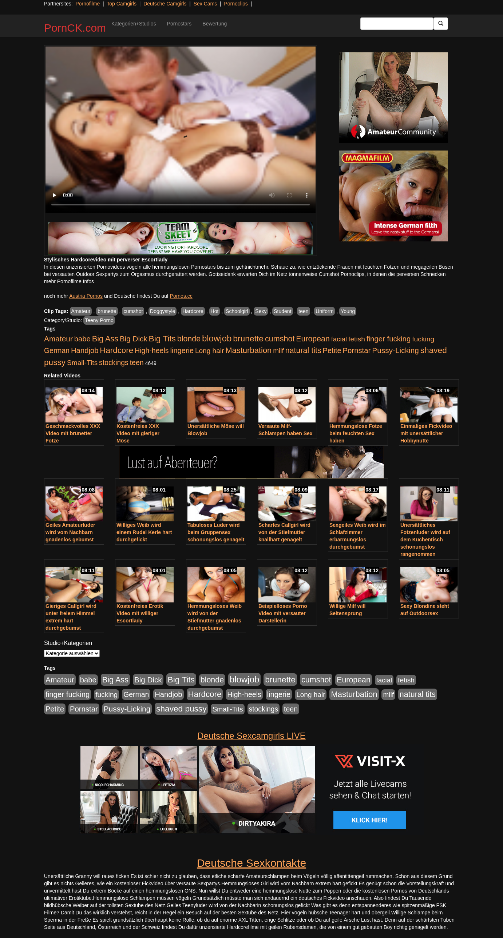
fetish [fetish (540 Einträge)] (356, 339)
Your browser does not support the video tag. (180, 130)
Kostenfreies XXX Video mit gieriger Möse (137, 433)
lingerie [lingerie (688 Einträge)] (182, 350)
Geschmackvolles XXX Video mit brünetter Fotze (72, 433)
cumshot (133, 311)
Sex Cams (205, 4)
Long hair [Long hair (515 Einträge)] (209, 350)
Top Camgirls (121, 4)
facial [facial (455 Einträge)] (339, 339)
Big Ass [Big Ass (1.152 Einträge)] (105, 338)
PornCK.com (75, 28)
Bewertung (214, 24)
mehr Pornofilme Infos (69, 281)
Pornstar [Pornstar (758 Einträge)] (357, 350)
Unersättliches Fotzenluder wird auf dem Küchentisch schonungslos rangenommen (425, 539)
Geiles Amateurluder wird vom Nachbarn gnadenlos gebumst (70, 532)
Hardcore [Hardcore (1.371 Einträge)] (116, 350)
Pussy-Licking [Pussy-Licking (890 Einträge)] (395, 350)
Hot (215, 311)
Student (282, 311)
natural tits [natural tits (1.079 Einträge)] (303, 350)
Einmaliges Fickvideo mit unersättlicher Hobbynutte (426, 433)
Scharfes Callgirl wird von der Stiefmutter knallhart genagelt (284, 532)
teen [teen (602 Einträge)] (137, 362)
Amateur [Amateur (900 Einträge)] (58, 338)
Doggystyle (162, 311)
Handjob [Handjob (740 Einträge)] (84, 350)
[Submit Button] (440, 23)
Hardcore (192, 311)
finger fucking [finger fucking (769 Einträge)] (389, 339)
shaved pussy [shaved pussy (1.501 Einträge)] (181, 708)
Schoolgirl (237, 311)
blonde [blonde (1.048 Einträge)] (189, 338)
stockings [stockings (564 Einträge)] (113, 362)
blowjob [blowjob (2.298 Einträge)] (216, 338)
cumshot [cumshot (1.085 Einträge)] (279, 338)
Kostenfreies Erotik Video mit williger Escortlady (139, 613)
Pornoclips (235, 4)
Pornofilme (87, 4)
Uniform (324, 311)
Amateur (81, 311)
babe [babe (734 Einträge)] (82, 339)
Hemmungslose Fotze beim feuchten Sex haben (355, 433)
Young (348, 311)
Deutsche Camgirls (164, 4)
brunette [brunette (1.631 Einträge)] (248, 338)
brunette (107, 311)
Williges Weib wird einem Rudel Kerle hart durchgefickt (144, 532)
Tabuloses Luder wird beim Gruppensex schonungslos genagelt (215, 532)
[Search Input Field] (396, 23)
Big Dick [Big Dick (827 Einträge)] (133, 338)
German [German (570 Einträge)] (57, 350)
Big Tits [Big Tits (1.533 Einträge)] (162, 338)
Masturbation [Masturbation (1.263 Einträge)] (248, 350)
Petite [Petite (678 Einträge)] (332, 350)
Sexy (260, 311)
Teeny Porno (99, 320)
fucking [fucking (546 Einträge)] (423, 339)
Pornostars (179, 24)
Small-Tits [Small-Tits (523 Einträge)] (82, 362)
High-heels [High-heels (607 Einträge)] (152, 350)
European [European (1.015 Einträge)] (313, 338)
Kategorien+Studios (133, 24)
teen (303, 311)
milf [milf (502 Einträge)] (278, 350)
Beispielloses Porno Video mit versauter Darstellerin (282, 613)
